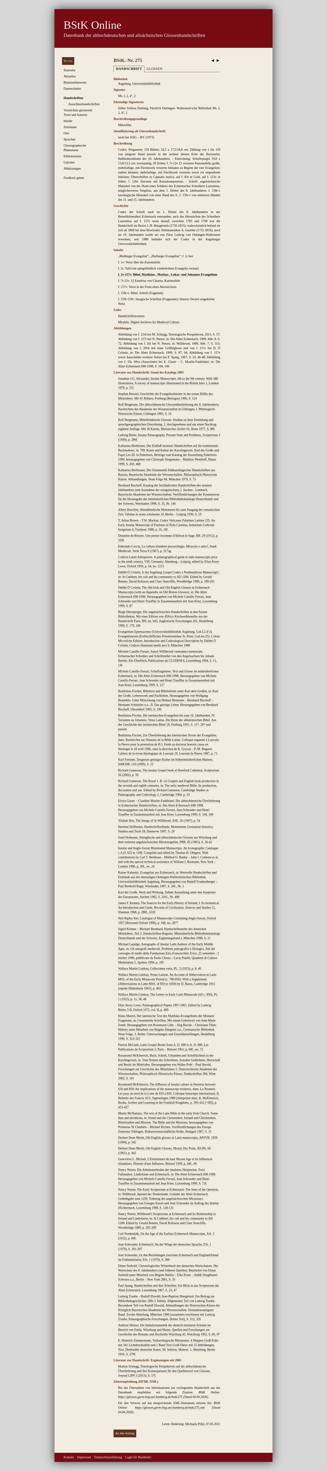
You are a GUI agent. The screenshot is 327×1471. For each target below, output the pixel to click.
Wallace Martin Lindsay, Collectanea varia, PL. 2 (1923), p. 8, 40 (159, 968)
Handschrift (129, 69)
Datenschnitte (72, 88)
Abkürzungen (72, 168)
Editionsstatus (73, 156)
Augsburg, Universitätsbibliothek (139, 83)
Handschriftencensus (131, 316)
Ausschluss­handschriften (84, 104)
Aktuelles (70, 76)
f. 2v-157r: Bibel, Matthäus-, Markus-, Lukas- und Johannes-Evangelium (167, 274)
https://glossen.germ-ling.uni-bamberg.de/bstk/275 (150, 1397)
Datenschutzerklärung (108, 1457)
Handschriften (73, 98)
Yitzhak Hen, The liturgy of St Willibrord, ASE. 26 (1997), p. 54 (159, 820)
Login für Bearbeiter (138, 1457)
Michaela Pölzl (194, 1424)
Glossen (155, 69)
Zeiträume (70, 127)
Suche (68, 61)
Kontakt (69, 1457)
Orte (66, 133)
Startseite (69, 70)
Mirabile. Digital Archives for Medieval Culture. (149, 322)
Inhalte (68, 121)
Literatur (69, 162)
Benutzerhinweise (75, 82)
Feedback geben (74, 178)
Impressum (84, 1457)
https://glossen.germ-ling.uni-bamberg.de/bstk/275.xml (170, 1407)
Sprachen (69, 139)
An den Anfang (125, 1433)
